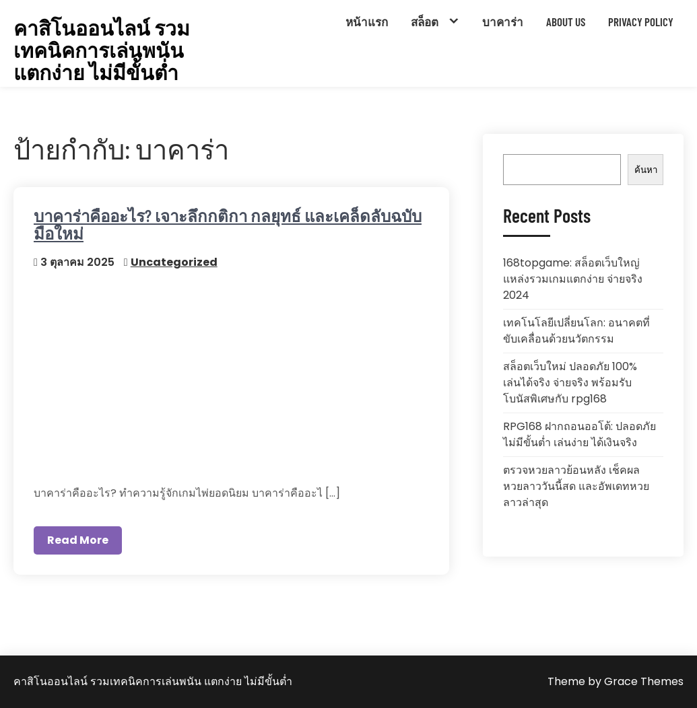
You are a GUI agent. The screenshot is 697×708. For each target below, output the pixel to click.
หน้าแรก (366, 21)
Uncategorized (174, 262)
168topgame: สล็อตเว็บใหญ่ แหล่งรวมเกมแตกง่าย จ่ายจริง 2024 (572, 279)
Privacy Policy (640, 21)
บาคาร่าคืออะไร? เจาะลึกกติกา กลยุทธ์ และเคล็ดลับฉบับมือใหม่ (228, 224)
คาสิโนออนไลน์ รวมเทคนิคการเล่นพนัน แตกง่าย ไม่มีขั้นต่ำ (101, 50)
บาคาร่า (502, 21)
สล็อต (424, 21)
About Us (565, 21)
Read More (77, 540)
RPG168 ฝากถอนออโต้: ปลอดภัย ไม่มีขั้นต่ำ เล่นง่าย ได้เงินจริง (579, 434)
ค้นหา (645, 170)
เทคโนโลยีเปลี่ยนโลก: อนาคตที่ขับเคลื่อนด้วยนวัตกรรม (576, 331)
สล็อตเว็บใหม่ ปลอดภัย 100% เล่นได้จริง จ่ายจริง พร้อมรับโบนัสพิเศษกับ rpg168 (570, 382)
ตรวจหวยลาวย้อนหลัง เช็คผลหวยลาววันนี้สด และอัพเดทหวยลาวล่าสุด (576, 486)
